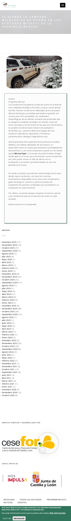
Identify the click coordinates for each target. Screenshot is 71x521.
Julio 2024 (6, 288)
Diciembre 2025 (9, 242)
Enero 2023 (7, 337)
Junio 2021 (6, 375)
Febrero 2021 (8, 383)
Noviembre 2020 (9, 392)
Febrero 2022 (8, 360)
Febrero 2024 (8, 300)
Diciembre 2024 (9, 274)
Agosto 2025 (8, 253)
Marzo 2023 (7, 331)
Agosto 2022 (8, 352)
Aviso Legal (36, 513)
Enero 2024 (7, 302)
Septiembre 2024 (10, 282)
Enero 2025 (7, 271)
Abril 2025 (6, 262)
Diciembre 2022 (9, 340)
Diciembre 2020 (9, 389)
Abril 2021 (6, 378)
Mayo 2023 (7, 326)
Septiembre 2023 (10, 314)
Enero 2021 (7, 386)
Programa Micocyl (57, 499)
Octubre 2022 (8, 346)
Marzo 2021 (7, 381)
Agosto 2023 (8, 317)
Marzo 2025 (7, 265)
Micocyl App (20, 153)
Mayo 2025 (7, 259)
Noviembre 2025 (9, 245)
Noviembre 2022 (9, 343)
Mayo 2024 (7, 291)
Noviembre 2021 (9, 366)
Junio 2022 (6, 355)
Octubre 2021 (8, 369)
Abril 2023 (6, 329)
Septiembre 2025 (10, 250)
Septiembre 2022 (10, 349)
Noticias (8, 502)
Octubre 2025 (8, 248)
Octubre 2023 (8, 311)
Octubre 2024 (8, 279)
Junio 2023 (6, 323)
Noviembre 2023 (9, 308)
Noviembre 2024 (9, 276)
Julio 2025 (6, 256)
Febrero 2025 (8, 268)
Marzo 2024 (7, 297)
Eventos (22, 502)
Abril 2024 (6, 294)
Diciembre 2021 (9, 363)
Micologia (9, 499)
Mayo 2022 (7, 357)
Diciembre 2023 (9, 305)
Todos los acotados (30, 499)
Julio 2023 (6, 320)
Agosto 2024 (8, 285)
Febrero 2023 (8, 334)
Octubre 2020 (8, 395)
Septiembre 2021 (10, 372)
